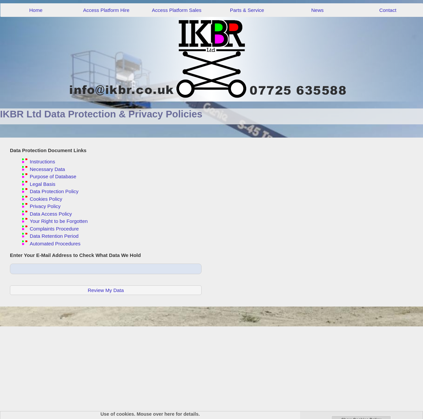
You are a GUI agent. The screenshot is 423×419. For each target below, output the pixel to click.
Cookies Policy (46, 199)
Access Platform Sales (176, 10)
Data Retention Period (54, 236)
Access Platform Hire (106, 10)
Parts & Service (247, 10)
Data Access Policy (51, 214)
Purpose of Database (53, 176)
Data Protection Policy (54, 191)
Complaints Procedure (54, 228)
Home (35, 10)
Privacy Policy (45, 206)
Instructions (42, 161)
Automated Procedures (55, 243)
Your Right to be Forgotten (59, 221)
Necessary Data (47, 169)
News (317, 10)
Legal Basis (43, 184)
